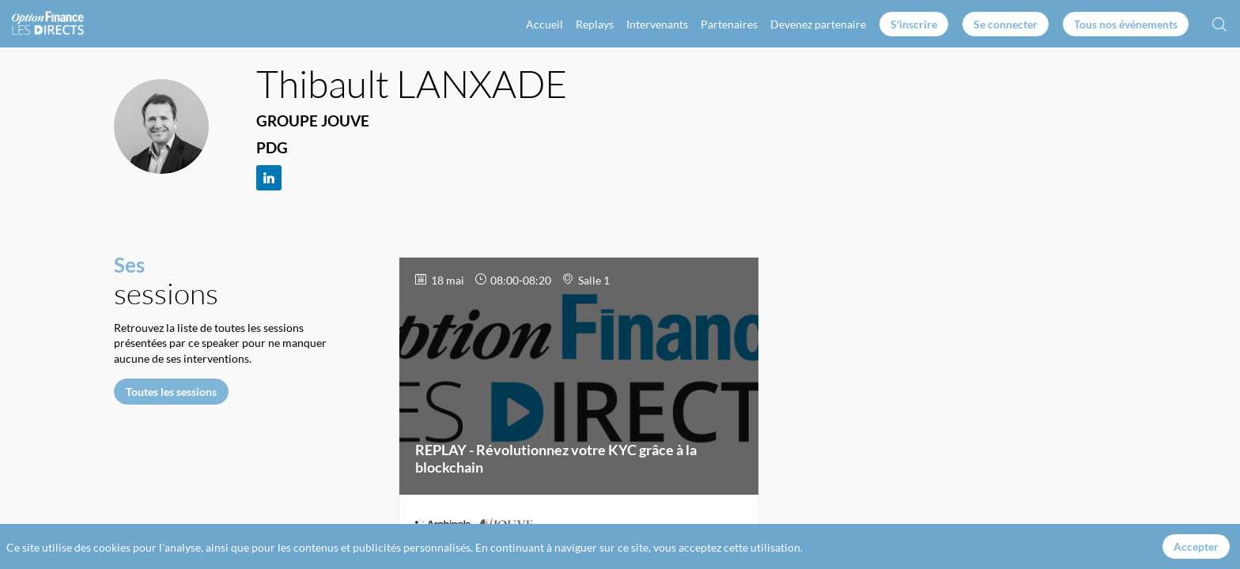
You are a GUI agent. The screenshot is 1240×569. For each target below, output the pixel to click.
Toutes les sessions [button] (171, 391)
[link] (544, 23)
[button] (914, 24)
